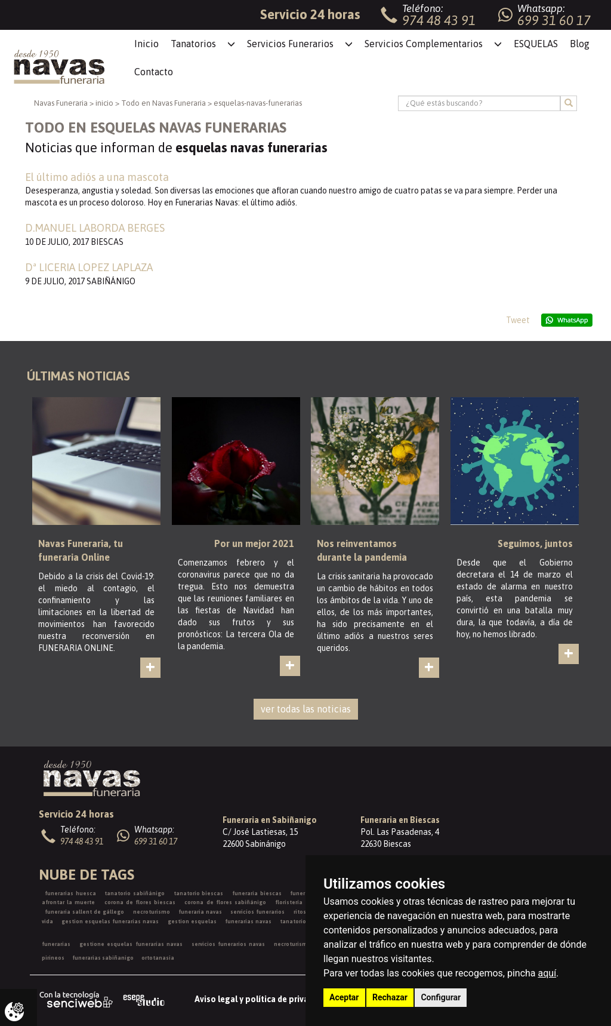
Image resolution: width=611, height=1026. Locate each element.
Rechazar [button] (390, 997)
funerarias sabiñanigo (103, 958)
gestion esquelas (192, 921)
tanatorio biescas (199, 893)
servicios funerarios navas (228, 944)
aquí (547, 973)
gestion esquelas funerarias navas (110, 921)
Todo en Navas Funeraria (163, 103)
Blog (580, 43)
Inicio (146, 43)
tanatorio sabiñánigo (134, 893)
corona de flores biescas (140, 902)
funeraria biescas (257, 893)
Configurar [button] (441, 997)
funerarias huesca (70, 893)
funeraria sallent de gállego (84, 912)
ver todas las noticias (306, 709)
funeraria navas (200, 912)
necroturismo (151, 912)
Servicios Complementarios (424, 43)
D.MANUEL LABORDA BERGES (95, 228)
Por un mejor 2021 (254, 543)
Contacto (153, 71)
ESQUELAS (536, 43)
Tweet (518, 320)
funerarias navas (248, 921)
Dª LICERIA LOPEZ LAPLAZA (89, 267)
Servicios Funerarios (290, 43)
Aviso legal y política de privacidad (262, 999)
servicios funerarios (257, 912)
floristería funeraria (303, 902)
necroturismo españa (304, 944)
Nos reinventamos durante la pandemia (362, 550)
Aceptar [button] (344, 997)
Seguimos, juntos (535, 543)
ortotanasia (157, 958)
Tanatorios (193, 43)
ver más (160, 677)
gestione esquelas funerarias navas (131, 944)
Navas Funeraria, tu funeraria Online (80, 550)
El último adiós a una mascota (97, 177)
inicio (104, 103)
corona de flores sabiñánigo (225, 902)
